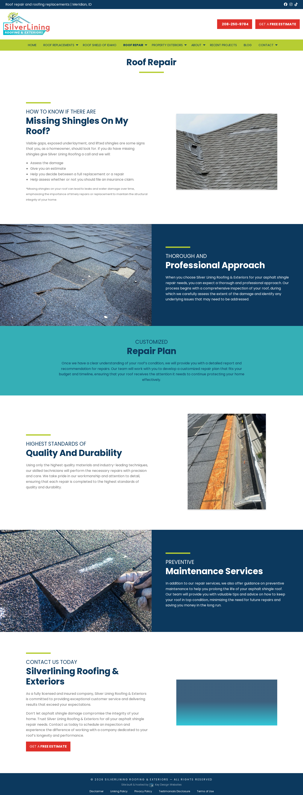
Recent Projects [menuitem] (223, 45)
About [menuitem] (196, 45)
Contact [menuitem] (266, 45)
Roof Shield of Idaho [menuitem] (99, 45)
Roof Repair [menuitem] (133, 45)
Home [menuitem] (32, 45)
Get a (277, 24)
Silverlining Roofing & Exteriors (137, 779)
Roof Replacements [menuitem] (58, 45)
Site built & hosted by (151, 784)
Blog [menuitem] (248, 45)
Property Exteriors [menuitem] (167, 45)
